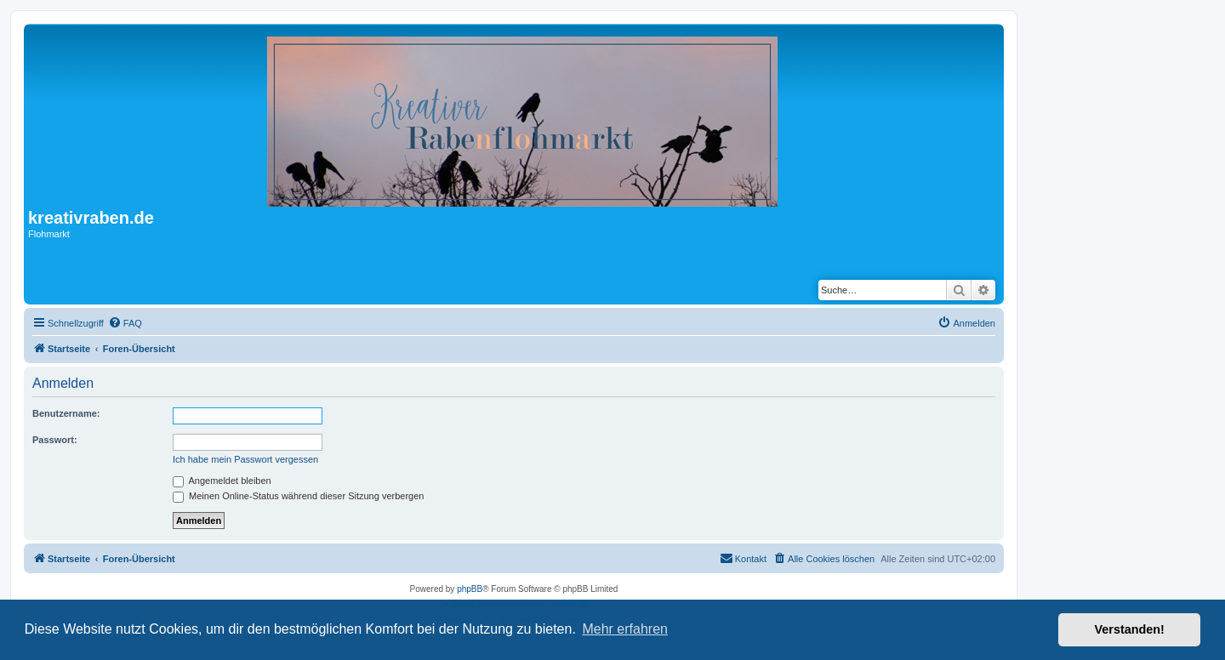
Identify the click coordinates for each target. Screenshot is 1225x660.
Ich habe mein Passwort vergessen (245, 459)
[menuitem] (125, 323)
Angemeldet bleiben (222, 480)
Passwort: (54, 440)
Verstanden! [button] (1130, 629)
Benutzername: (66, 413)
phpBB (469, 589)
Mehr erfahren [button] (625, 629)
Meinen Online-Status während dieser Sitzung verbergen (298, 496)
